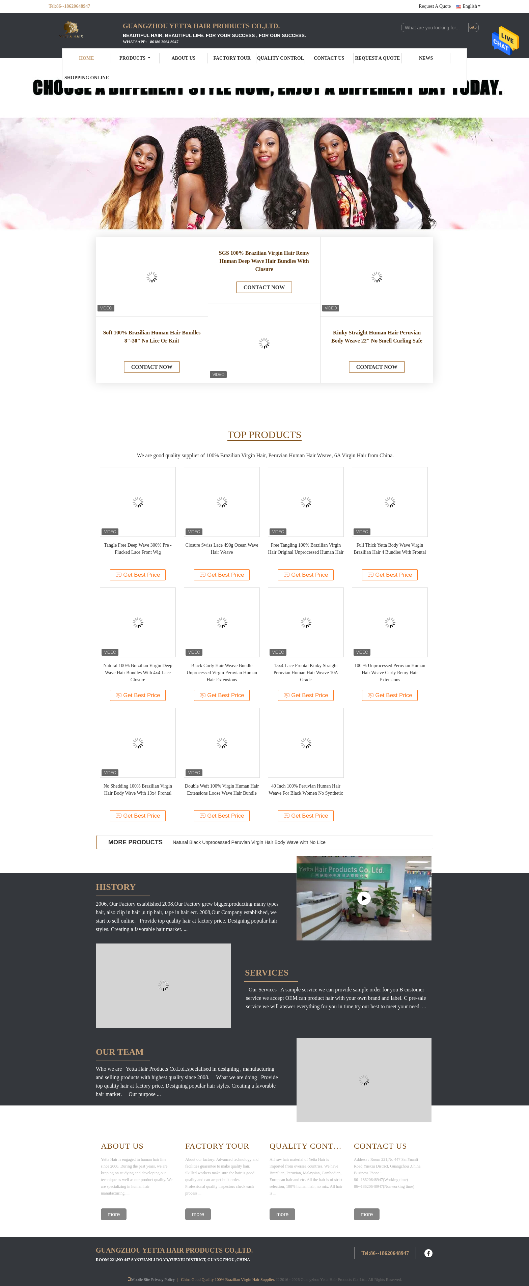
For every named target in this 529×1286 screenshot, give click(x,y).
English (471, 6)
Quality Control (280, 58)
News (426, 58)
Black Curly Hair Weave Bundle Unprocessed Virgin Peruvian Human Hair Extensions (222, 672)
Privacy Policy (163, 1279)
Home (86, 58)
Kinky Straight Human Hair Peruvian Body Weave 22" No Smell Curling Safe (376, 337)
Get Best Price (137, 575)
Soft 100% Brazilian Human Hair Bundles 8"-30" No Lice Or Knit (151, 337)
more (114, 1214)
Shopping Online (86, 77)
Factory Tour (231, 58)
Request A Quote (435, 6)
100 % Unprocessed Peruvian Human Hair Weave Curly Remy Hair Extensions (390, 672)
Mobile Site (138, 1279)
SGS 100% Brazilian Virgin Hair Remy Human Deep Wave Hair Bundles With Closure (264, 261)
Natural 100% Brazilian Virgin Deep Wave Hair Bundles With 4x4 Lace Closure (137, 672)
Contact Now (152, 367)
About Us (183, 58)
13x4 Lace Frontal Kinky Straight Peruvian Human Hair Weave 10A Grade (306, 672)
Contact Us (329, 58)
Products (134, 58)
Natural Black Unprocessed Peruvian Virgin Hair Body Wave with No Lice (249, 842)
